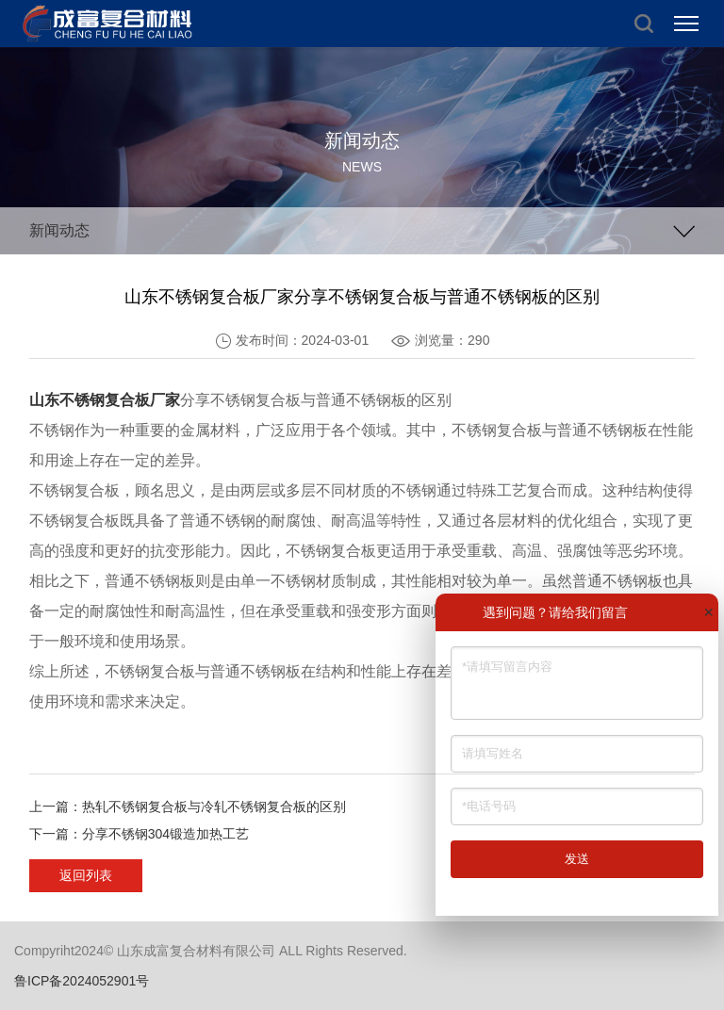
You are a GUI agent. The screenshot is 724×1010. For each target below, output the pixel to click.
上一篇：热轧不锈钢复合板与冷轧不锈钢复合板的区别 (187, 806)
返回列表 (85, 875)
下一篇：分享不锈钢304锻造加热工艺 (139, 833)
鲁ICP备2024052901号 (81, 980)
